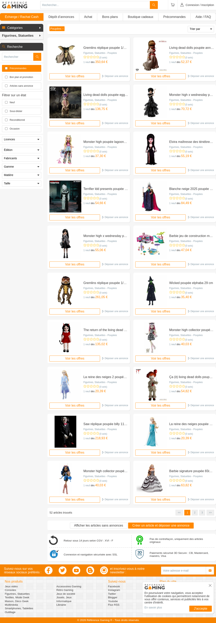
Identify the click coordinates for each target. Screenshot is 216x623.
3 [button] (202, 512)
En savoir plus (153, 607)
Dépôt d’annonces (61, 17)
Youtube (113, 601)
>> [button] (210, 512)
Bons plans (110, 17)
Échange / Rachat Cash (21, 17)
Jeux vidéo (11, 586)
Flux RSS (113, 604)
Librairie (61, 604)
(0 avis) (103, 57)
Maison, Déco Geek (16, 601)
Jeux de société (65, 593)
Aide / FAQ (203, 17)
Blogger (112, 597)
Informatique (64, 601)
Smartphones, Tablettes (19, 608)
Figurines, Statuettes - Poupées (100, 53)
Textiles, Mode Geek (17, 597)
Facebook (114, 586)
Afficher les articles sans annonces (98, 525)
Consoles (10, 590)
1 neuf (86, 62)
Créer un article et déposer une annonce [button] (160, 525)
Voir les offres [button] (74, 76)
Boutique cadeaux (140, 17)
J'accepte (200, 608)
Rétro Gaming (64, 590)
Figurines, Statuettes (17, 593)
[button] (21, 28)
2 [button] (194, 512)
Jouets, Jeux (64, 597)
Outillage (10, 612)
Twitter (112, 593)
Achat (88, 17)
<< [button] (179, 512)
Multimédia (11, 604)
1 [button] (187, 512)
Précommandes (174, 17)
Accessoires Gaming (68, 586)
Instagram (114, 590)
